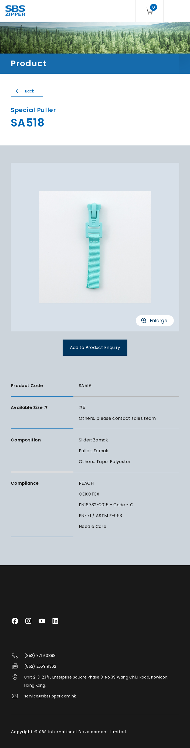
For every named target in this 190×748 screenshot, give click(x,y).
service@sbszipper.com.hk (50, 696)
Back (29, 91)
